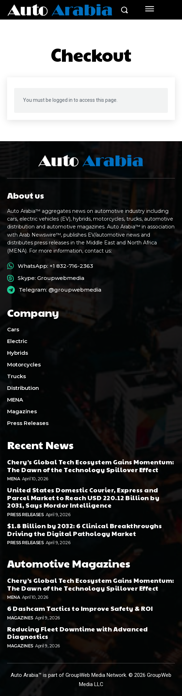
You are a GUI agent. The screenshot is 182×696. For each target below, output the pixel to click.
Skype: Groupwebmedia (51, 278)
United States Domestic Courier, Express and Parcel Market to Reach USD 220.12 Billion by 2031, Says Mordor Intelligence (83, 497)
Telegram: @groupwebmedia (60, 289)
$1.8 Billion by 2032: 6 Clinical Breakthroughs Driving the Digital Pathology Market (84, 529)
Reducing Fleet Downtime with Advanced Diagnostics (77, 632)
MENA (13, 478)
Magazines (20, 617)
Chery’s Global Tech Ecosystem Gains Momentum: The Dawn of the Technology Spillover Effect (90, 465)
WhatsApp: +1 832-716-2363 (55, 266)
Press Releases (25, 514)
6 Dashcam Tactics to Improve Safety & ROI (80, 608)
